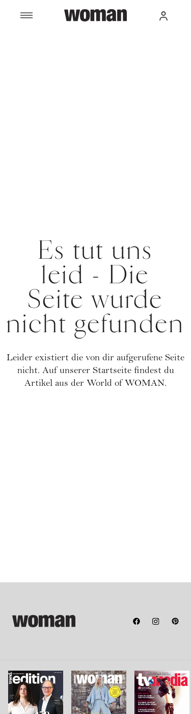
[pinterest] (175, 621)
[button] (163, 15)
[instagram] (155, 621)
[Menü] (42, 15)
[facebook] (136, 621)
